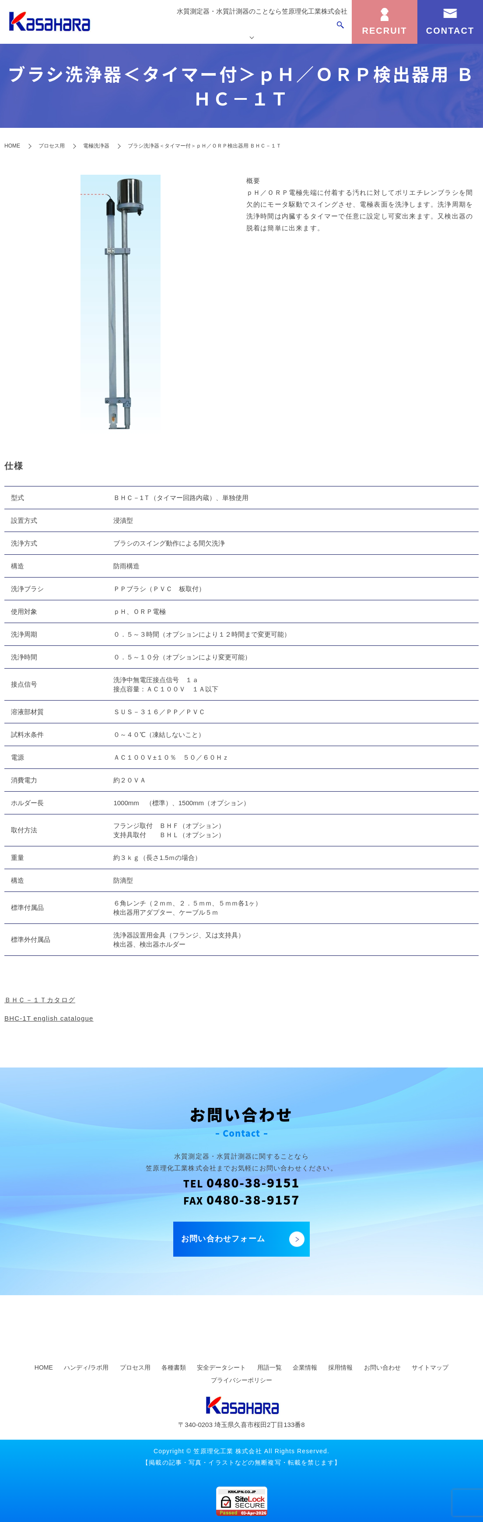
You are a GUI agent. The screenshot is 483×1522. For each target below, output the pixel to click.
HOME (12, 146)
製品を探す (212, 29)
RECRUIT (384, 30)
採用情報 (340, 1367)
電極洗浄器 (96, 146)
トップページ (169, 29)
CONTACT (450, 30)
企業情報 (314, 29)
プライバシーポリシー (241, 1380)
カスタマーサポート (264, 29)
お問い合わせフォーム (223, 1238)
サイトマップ (430, 1367)
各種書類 (173, 1367)
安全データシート (221, 1367)
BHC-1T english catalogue (49, 1018)
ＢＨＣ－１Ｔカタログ (39, 1000)
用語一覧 (269, 1367)
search (340, 29)
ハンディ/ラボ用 (86, 1367)
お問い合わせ (382, 1367)
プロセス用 (51, 146)
